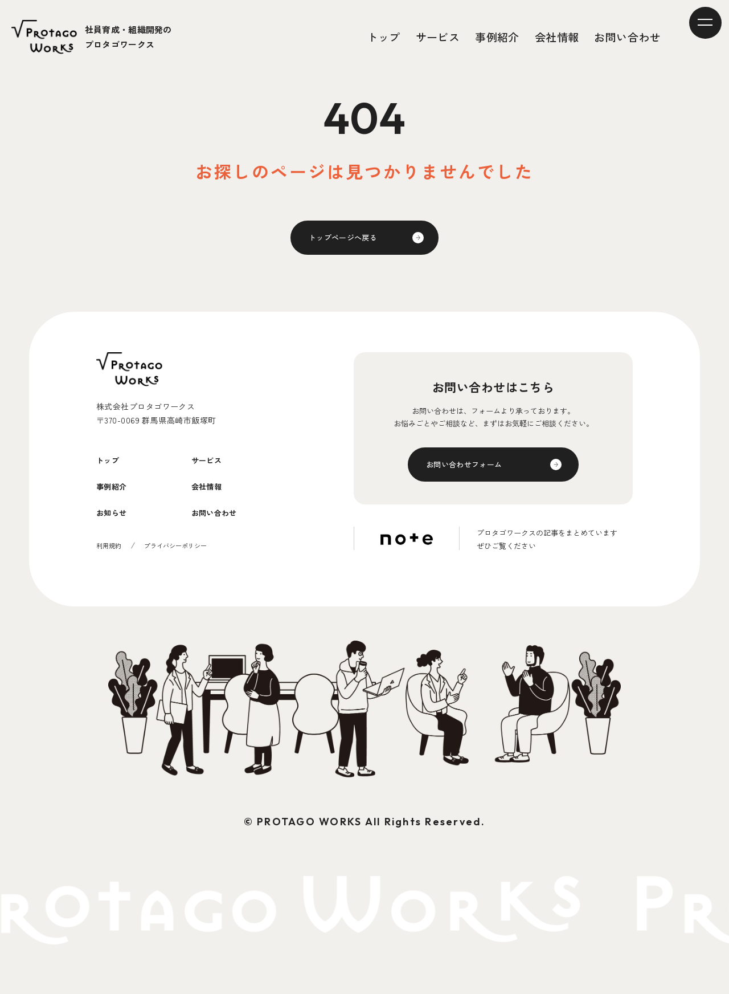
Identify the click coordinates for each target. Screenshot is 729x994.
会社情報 (557, 36)
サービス (438, 36)
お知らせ (117, 532)
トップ (383, 36)
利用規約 (110, 567)
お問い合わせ (627, 36)
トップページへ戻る (351, 240)
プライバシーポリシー (180, 567)
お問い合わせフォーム (473, 473)
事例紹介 (498, 36)
